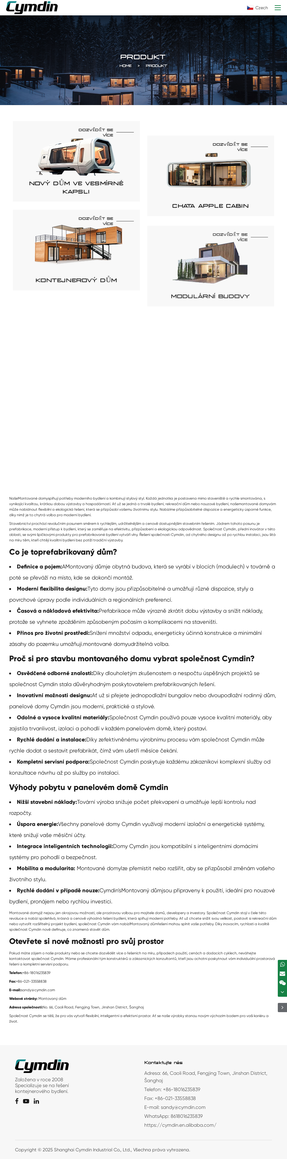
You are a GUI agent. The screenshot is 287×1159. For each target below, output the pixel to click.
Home (126, 70)
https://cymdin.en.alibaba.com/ (180, 1125)
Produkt (157, 70)
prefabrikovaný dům (75, 552)
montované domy (105, 644)
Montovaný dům (85, 566)
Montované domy (99, 868)
